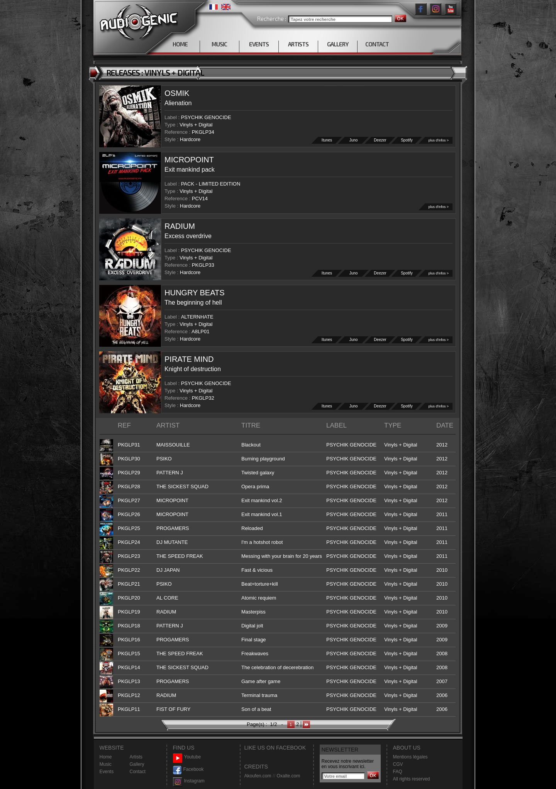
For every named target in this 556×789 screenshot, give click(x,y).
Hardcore (190, 139)
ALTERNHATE (197, 317)
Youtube (187, 757)
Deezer (380, 140)
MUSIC (219, 44)
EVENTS (259, 44)
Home (106, 757)
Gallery (137, 764)
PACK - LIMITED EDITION (211, 184)
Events (107, 771)
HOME (180, 44)
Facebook (188, 769)
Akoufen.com (257, 776)
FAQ (397, 771)
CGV (398, 764)
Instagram (189, 781)
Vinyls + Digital (196, 125)
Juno (353, 140)
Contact (138, 771)
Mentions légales (410, 757)
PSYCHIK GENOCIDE (206, 117)
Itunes (327, 140)
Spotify (407, 140)
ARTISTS (298, 44)
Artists (136, 757)
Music (106, 764)
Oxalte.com (288, 776)
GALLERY (337, 44)
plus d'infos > (438, 140)
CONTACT (377, 44)
